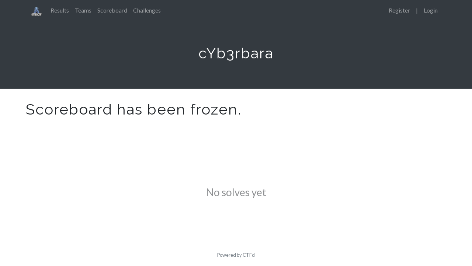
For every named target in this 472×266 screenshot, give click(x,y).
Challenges (147, 10)
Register (399, 10)
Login (431, 10)
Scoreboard (112, 10)
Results (60, 10)
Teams (83, 10)
